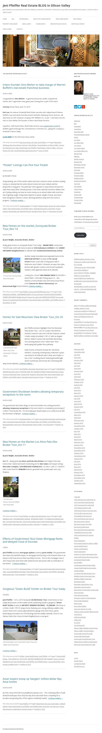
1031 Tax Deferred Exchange (84, 502)
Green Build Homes (32, 656)
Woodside (77, 203)
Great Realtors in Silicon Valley (47, 145)
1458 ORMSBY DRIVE (24, 294)
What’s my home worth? (42, 19)
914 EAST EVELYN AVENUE (52, 294)
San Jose (77, 184)
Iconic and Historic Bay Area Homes (86, 557)
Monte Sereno (79, 159)
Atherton (77, 121)
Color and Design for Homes (84, 535)
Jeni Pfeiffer (42, 142)
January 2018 (78, 407)
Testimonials (23, 19)
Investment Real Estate (82, 560)
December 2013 (79, 475)
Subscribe (80, 235)
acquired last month (50, 126)
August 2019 (78, 385)
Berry (76, 306)
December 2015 (79, 426)
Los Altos (77, 140)
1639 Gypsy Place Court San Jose (85, 511)
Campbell (77, 126)
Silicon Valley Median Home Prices (86, 628)
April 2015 (77, 437)
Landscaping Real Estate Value (84, 565)
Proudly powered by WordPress (13, 729)
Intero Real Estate (21, 148)
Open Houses (79, 593)
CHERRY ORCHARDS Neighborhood (15, 297)
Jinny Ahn (46, 706)
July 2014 (77, 461)
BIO (13, 19)
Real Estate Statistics (81, 601)
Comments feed (79, 664)
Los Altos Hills (78, 143)
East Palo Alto (78, 132)
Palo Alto (37, 524)
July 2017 (77, 409)
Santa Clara (78, 189)
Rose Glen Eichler (80, 606)
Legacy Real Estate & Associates (85, 568)
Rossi (45, 211)
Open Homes (7, 29)
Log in (76, 658)
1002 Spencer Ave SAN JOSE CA (84, 500)
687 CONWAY (48, 659)
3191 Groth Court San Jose (83, 513)
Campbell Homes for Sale (83, 532)
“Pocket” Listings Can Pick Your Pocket (26, 165)
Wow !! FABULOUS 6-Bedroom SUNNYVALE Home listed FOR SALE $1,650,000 (85, 281)
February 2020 (79, 379)
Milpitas (76, 156)
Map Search (77, 19)
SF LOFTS (77, 623)
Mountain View (79, 167)
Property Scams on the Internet (85, 598)
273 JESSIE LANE (24, 372)
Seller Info (77, 620)
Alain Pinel (40, 704)
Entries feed (78, 661)
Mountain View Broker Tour (38, 369)
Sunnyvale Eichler (54, 662)
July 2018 (77, 399)
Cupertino (77, 129)
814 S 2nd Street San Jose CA (84, 519)
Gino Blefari (32, 145)
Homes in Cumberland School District (15, 300)
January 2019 (78, 396)
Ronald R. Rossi (37, 211)
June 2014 (77, 464)
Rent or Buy (78, 604)
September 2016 (79, 412)
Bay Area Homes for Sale (28, 142)
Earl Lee (25, 145)
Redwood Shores (80, 181)
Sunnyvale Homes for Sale (83, 634)
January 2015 (78, 445)
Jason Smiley (43, 572)
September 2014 (79, 456)
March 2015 (78, 440)
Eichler (22, 656)
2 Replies (6, 594)
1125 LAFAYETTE (13, 659)
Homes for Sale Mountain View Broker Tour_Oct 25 (33, 317)
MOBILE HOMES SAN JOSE (82, 579)
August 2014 (78, 459)
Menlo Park (78, 154)
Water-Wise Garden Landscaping (85, 642)
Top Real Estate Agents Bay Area (25, 151)
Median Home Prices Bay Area (84, 576)
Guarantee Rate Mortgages (16, 422)
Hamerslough (43, 206)
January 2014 (78, 472)
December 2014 (79, 448)
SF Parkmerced (79, 625)
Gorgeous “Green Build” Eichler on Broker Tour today (34, 588)
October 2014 (78, 453)
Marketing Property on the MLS (44, 209)
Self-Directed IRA (80, 617)
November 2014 (79, 450)
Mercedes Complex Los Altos (23, 524)
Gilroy (76, 137)
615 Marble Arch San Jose (83, 516)
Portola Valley (79, 173)
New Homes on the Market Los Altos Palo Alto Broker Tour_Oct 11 (30, 443)
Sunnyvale (77, 195)
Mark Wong (17, 709)
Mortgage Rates (25, 419)
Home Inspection (80, 552)
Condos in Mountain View (11, 375)
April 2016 (77, 418)
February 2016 (79, 420)
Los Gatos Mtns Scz (81, 151)
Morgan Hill (78, 162)
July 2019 (77, 388)
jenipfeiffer (78, 322)
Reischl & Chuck (25, 211)
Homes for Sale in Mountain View (85, 554)
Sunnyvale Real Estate (82, 636)
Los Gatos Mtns (79, 148)
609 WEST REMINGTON (35, 659)
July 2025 (77, 355)
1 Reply (5, 547)
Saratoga (77, 192)
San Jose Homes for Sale (82, 609)
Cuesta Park (25, 375)
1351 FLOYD (23, 659)
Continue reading (17, 200)
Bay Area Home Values (82, 522)
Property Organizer (10, 24)
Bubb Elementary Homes (55, 372)
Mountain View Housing (82, 587)
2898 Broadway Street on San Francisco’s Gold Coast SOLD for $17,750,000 (85, 262)
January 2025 (78, 360)
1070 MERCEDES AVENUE (21, 519)
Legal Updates (25, 206)
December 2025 (79, 352)
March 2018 (78, 404)
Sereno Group (27, 709)
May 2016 (77, 415)
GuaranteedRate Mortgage (16, 572)
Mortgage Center (77, 24)
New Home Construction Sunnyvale (86, 590)
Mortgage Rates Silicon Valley (32, 425)
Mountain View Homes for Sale (32, 377)
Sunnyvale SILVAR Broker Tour (39, 292)
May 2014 (77, 467)
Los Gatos (77, 146)
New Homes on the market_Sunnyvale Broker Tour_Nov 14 (29, 227)
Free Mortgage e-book (58, 24)
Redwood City (79, 178)
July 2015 (77, 431)
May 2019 (77, 393)
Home (5, 19)
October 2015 (78, 429)
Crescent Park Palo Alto (14, 522)
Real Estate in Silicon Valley (46, 148)
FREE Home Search (62, 19)
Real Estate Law (14, 211)
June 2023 (77, 368)
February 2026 (79, 349)
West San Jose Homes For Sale (84, 644)
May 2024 (77, 363)
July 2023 (77, 366)
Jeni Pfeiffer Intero (27, 209)
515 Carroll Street (37, 294)
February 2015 (79, 442)
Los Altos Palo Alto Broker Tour (39, 516)
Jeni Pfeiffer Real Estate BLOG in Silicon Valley (36, 5)
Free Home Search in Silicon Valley (86, 543)
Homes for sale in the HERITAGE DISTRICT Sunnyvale (45, 297)
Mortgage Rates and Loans (12, 425)
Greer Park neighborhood (32, 522)
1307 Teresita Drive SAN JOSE (84, 505)
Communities (40, 24)
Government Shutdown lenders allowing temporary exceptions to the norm (33, 393)
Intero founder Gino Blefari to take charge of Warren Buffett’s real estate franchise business (34, 86)
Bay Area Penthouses (81, 527)
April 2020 (77, 377)
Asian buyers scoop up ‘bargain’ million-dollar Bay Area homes (32, 680)
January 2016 (78, 423)
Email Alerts (26, 24)
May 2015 (77, 434)
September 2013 (79, 483)
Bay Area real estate (51, 704)
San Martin (78, 186)
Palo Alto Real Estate (81, 595)
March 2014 (78, 470)
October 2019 (78, 382)
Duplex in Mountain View (38, 375)
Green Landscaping (81, 549)
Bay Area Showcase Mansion (84, 530)
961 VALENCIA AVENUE (38, 372)
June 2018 (77, 401)
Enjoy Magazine (79, 541)
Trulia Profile (78, 200)
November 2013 (79, 478)
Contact (19, 29)
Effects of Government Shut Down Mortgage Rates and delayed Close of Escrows (33, 540)
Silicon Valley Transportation (84, 631)
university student (80, 311)
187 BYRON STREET (37, 519)
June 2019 (77, 390)
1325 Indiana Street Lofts (82, 508)
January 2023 (78, 371)
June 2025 (77, 358)
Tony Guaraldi (48, 425)
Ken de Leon (54, 706)
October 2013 (78, 481)
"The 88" (77, 497)
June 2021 (77, 374)
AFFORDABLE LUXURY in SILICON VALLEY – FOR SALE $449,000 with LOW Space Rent (85, 289)
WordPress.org (79, 666)
